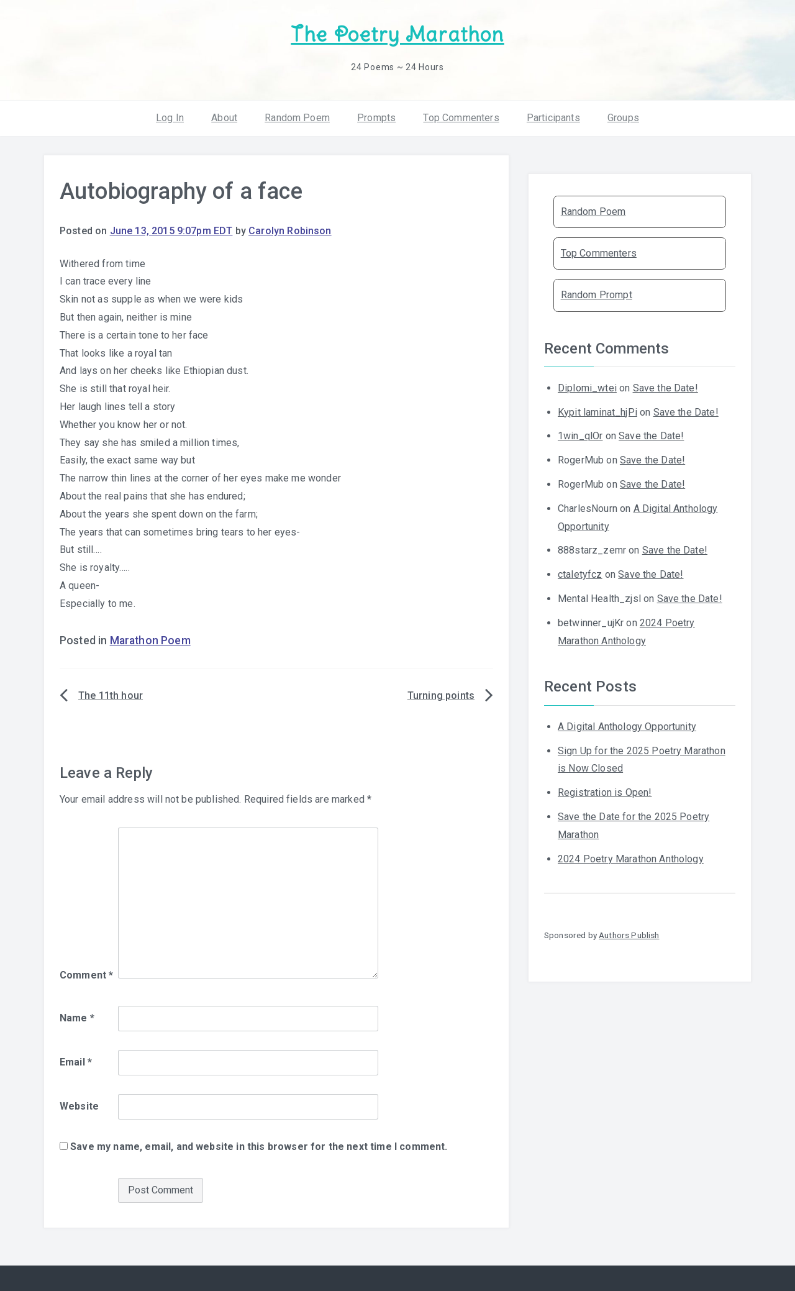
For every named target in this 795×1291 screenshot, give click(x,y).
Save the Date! (665, 388)
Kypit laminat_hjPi (597, 412)
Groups (623, 118)
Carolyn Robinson (290, 231)
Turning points (441, 695)
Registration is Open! (605, 792)
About (224, 118)
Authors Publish (629, 935)
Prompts (376, 118)
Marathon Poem (150, 640)
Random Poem (297, 118)
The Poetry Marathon (397, 34)
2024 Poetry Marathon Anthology (631, 859)
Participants (553, 118)
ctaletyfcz (580, 574)
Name (77, 1018)
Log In (170, 118)
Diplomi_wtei (587, 388)
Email (76, 1062)
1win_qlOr (580, 436)
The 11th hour (110, 695)
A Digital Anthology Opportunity (627, 726)
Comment (86, 975)
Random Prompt (596, 295)
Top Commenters (461, 118)
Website (79, 1106)
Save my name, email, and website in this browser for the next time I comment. (258, 1146)
